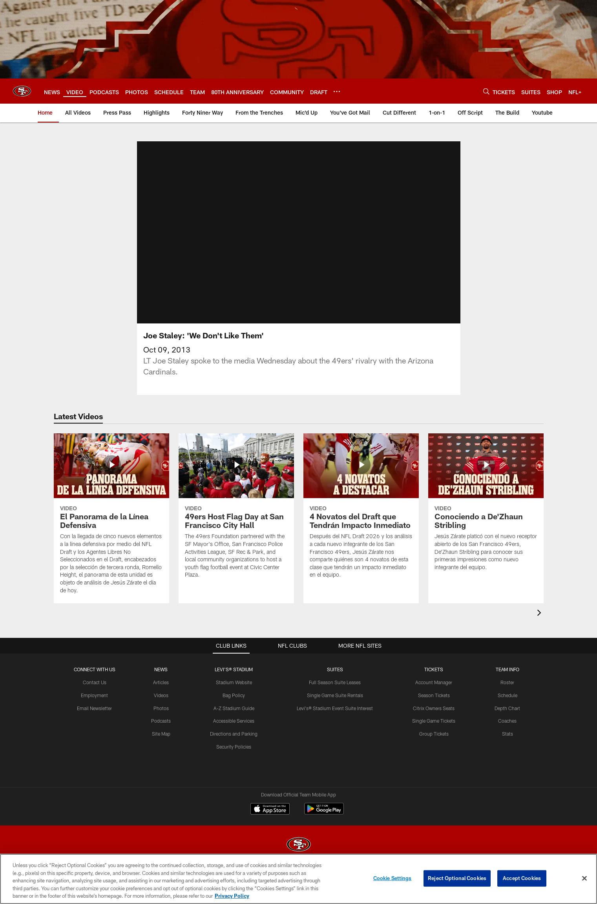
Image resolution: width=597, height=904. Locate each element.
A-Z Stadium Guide (234, 717)
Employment (94, 704)
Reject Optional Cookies (457, 878)
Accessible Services (233, 730)
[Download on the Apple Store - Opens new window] (270, 819)
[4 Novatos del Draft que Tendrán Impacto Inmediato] (361, 520)
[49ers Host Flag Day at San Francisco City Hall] (236, 520)
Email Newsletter (94, 717)
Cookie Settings (392, 878)
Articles (161, 691)
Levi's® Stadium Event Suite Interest (335, 717)
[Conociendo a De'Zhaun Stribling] (486, 516)
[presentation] (540, 623)
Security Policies (233, 756)
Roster (507, 691)
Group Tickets (434, 743)
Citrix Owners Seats (434, 717)
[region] (298, 879)
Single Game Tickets (433, 730)
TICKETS (433, 678)
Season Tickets (434, 704)
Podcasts (161, 730)
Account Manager (433, 691)
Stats (507, 743)
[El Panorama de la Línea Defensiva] (111, 528)
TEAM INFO (507, 678)
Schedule (507, 704)
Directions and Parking (233, 743)
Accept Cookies (522, 878)
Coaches (507, 730)
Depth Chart (507, 717)
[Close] (584, 878)
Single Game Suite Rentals (335, 704)
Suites (335, 678)
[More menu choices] (337, 91)
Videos (161, 704)
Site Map (161, 743)
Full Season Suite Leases (335, 691)
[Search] (486, 91)
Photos (161, 717)
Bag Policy (234, 704)
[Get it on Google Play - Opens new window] (324, 822)
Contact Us (94, 691)
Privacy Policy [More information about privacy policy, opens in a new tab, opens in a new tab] (232, 896)
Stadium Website (234, 691)
